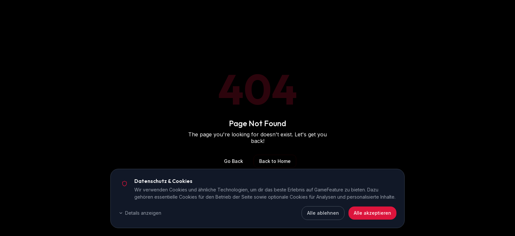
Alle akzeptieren (372, 213)
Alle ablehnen (323, 213)
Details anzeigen (140, 213)
